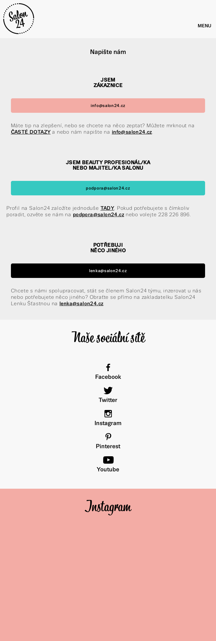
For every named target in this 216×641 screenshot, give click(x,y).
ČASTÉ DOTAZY (31, 132)
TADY (107, 208)
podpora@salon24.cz (108, 188)
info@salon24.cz (108, 105)
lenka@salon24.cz (108, 270)
